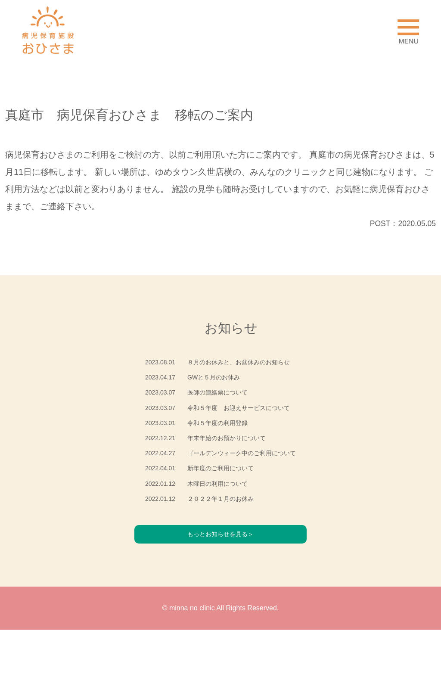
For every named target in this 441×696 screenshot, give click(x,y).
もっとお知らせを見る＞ (220, 599)
